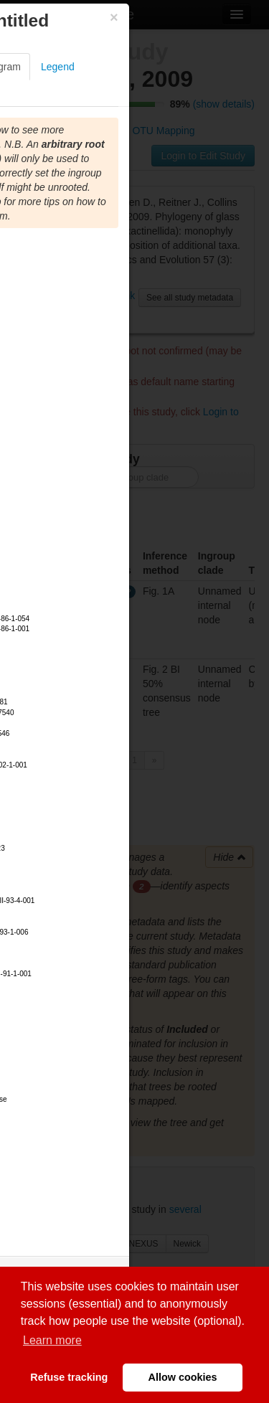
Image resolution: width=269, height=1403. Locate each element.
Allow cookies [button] (182, 1377)
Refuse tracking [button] (69, 1377)
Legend (58, 66)
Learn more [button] (52, 1340)
